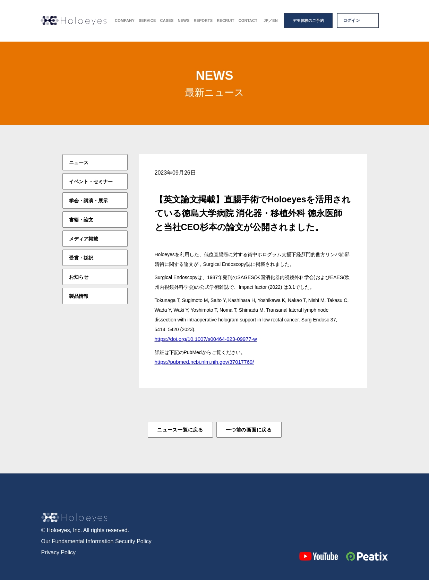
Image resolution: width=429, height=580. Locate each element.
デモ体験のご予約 (308, 21)
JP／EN (271, 21)
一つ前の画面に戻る (249, 429)
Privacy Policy (58, 552)
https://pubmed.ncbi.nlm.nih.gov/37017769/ (204, 362)
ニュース (78, 162)
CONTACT (248, 21)
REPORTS (203, 21)
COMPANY (125, 21)
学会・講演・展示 (88, 200)
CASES (167, 21)
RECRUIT (225, 21)
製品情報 (78, 296)
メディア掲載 (83, 239)
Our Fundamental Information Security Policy (96, 541)
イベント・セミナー (91, 181)
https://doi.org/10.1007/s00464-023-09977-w (206, 339)
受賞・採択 (81, 258)
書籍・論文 (81, 219)
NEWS (184, 21)
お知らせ (78, 277)
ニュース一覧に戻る (180, 429)
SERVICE (147, 21)
